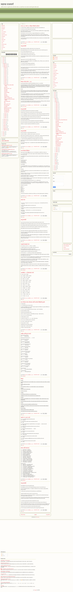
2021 (3, 131)
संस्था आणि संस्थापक (25, 447)
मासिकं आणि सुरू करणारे (26, 333)
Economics (3, 33)
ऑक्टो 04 (5, 113)
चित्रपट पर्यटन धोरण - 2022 (26, 81)
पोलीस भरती (23, 480)
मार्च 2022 (4, 127)
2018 (3, 135)
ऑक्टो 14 (5, 73)
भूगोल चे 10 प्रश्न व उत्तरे (25, 417)
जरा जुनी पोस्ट (48, 514)
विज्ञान (22, 378)
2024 (3, 60)
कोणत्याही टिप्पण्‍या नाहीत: (37, 77)
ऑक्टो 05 (5, 83)
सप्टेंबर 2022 (5, 119)
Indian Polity (3, 39)
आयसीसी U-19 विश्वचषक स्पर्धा (27, 272)
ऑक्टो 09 (5, 79)
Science (3, 45)
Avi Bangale (56, 57)
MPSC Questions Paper (67, 244)
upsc (54, 87)
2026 (3, 57)
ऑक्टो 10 (5, 78)
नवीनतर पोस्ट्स (23, 514)
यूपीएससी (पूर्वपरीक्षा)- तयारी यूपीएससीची (5, 571)
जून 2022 (4, 123)
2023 (3, 61)
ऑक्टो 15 (5, 71)
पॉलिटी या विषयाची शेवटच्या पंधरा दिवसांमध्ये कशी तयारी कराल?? (8, 576)
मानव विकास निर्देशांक (25, 150)
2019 (3, 134)
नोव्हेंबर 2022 (5, 65)
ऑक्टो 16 (5, 70)
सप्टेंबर (56, 153)
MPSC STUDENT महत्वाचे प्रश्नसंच (5, 582)
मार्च (55, 161)
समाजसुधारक (3, 28)
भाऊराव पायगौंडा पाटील (5, 140)
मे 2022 (4, 124)
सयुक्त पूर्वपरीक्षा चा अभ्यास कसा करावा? (5, 560)
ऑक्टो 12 (5, 75)
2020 (55, 167)
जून (55, 157)
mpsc (23, 128)
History (54, 76)
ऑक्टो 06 (5, 82)
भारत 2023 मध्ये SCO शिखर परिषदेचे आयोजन (30, 26)
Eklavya (65, 247)
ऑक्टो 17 (5, 69)
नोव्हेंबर (56, 100)
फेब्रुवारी (56, 162)
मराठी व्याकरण (3, 27)
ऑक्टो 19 (5, 67)
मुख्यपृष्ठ (35, 514)
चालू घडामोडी (23, 46)
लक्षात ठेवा (23, 199)
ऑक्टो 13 (5, 74)
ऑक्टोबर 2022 (5, 66)
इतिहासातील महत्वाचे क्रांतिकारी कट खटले (7, 145)
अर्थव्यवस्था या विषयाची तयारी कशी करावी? (5, 565)
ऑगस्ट (56, 154)
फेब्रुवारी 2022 (5, 128)
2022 (3, 62)
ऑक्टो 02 (5, 116)
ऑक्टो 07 (5, 81)
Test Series (3, 47)
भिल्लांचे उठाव (2, 585)
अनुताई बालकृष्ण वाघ (25, 244)
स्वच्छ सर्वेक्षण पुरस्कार (6, 110)
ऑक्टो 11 (5, 77)
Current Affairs (24, 43)
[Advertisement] (31, 15)
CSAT (2, 30)
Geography (3, 36)
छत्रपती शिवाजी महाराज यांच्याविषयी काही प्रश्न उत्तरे (8, 149)
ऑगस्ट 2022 (5, 120)
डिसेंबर (56, 98)
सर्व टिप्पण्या (55, 209)
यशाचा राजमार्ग (7, 4)
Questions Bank (4, 44)
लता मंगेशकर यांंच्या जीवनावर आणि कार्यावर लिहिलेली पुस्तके (33, 302)
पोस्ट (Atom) (37, 517)
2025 (3, 58)
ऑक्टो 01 (5, 117)
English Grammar (55, 73)
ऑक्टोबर (56, 101)
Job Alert (3, 41)
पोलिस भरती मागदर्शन (6, 109)
